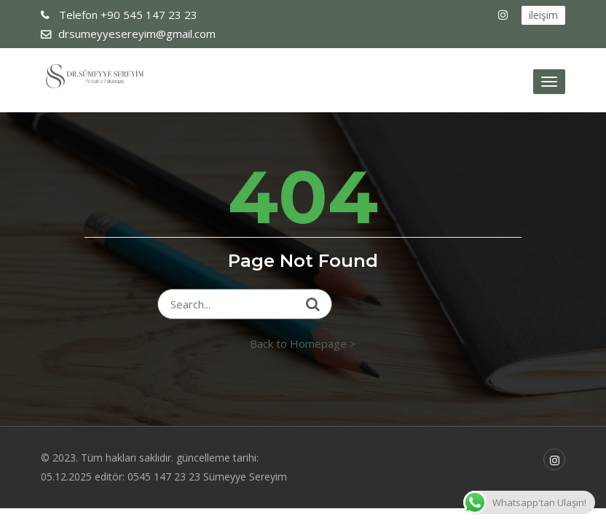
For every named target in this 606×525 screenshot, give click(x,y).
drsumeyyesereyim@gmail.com (137, 33)
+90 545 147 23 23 (126, 14)
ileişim (543, 15)
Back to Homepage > (303, 343)
